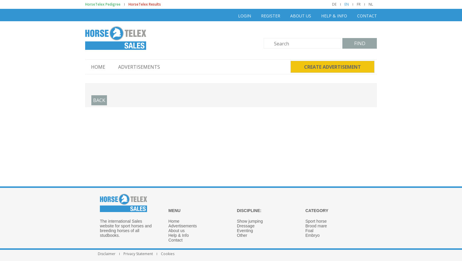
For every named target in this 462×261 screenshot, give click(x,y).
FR (359, 4)
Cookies (167, 254)
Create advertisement (332, 67)
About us (300, 16)
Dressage (246, 226)
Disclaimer (107, 254)
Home (98, 67)
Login (244, 16)
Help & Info (334, 16)
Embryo (313, 235)
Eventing (245, 230)
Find (359, 43)
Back (99, 100)
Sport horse (316, 221)
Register (270, 16)
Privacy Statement (138, 254)
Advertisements (139, 67)
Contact (367, 16)
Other (242, 235)
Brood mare (316, 226)
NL (371, 4)
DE (334, 4)
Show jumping (250, 221)
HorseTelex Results (144, 4)
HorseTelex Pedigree (103, 4)
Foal (310, 230)
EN (346, 4)
